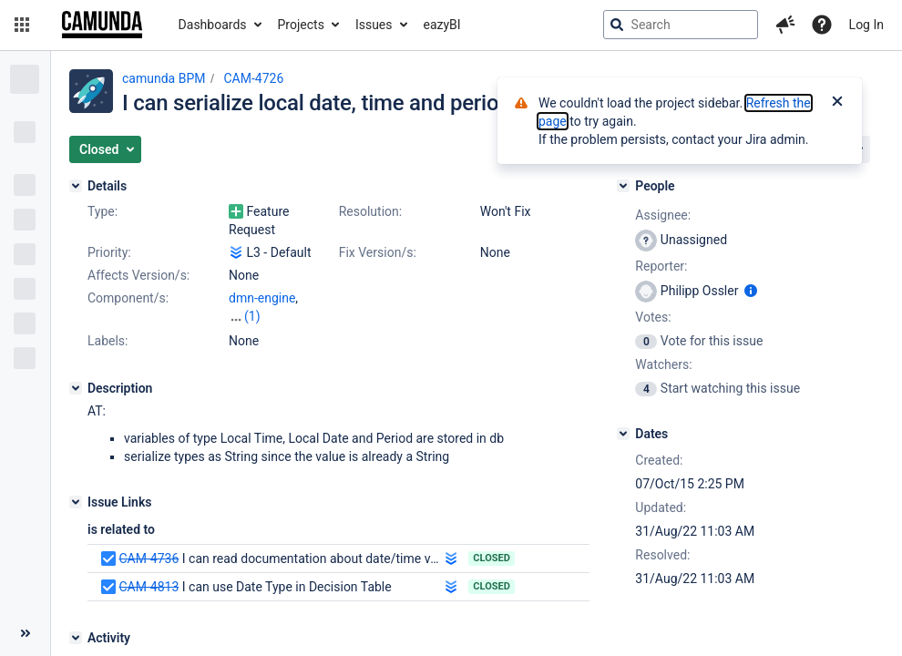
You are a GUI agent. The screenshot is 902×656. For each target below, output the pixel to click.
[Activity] (75, 637)
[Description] (75, 388)
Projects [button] (301, 24)
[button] (22, 24)
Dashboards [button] (213, 24)
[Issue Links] (75, 502)
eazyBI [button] (442, 24)
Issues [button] (374, 24)
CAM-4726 (253, 78)
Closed (491, 558)
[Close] (837, 103)
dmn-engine (262, 298)
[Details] (75, 185)
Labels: (107, 340)
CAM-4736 (148, 558)
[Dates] (623, 433)
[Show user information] (750, 290)
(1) (252, 316)
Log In (866, 24)
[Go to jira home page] (102, 24)
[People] (623, 185)
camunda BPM (163, 78)
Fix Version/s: (377, 252)
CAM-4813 (148, 586)
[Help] (821, 24)
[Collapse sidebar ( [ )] (25, 633)
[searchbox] (680, 24)
